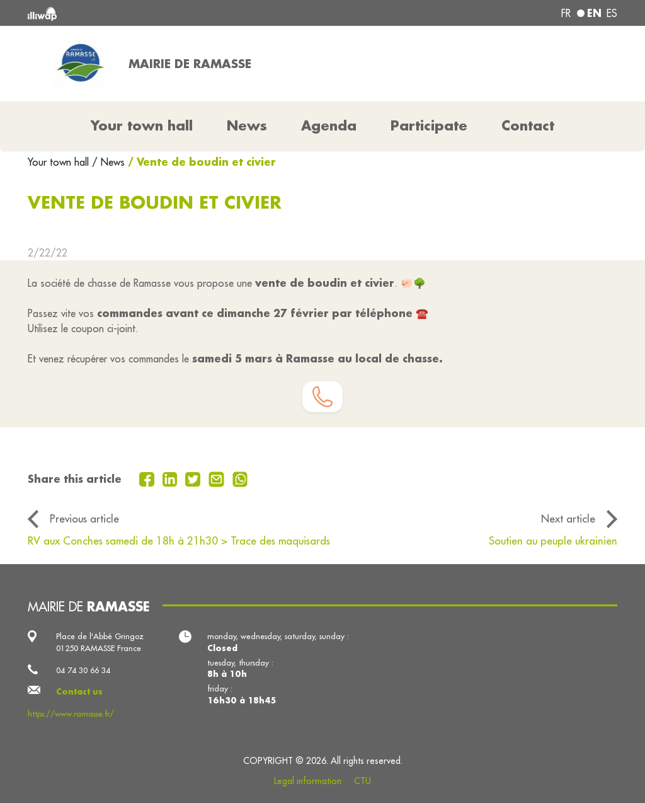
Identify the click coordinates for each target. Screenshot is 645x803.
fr (566, 13)
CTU (362, 781)
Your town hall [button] (142, 125)
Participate (429, 125)
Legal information (307, 781)
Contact (527, 125)
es (612, 13)
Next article (568, 518)
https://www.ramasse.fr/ (71, 713)
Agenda (329, 125)
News (247, 125)
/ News (108, 162)
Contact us (79, 691)
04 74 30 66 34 (83, 670)
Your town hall (60, 162)
